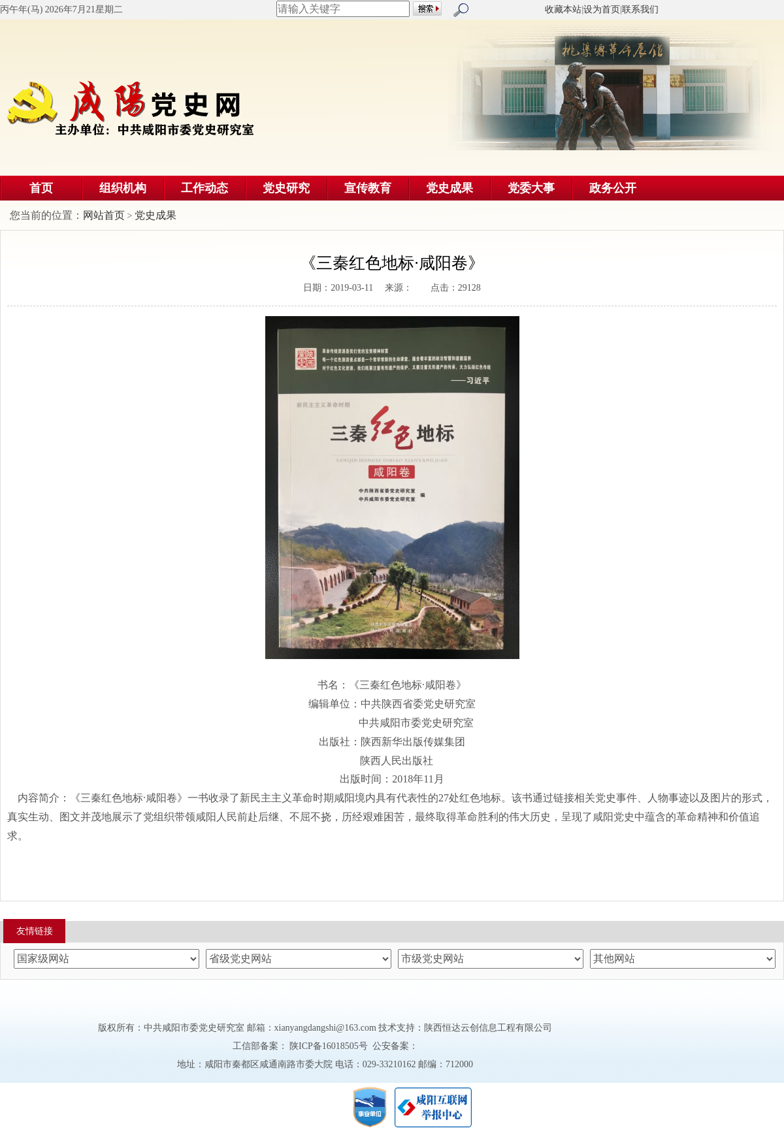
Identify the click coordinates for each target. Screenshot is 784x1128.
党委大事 (531, 188)
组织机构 (122, 188)
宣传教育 (367, 188)
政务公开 (612, 188)
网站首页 (104, 215)
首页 (41, 188)
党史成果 (449, 188)
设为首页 (601, 9)
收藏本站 (563, 9)
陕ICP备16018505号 (328, 1046)
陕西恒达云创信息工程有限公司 (488, 1028)
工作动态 (204, 188)
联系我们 (640, 9)
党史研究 (286, 188)
